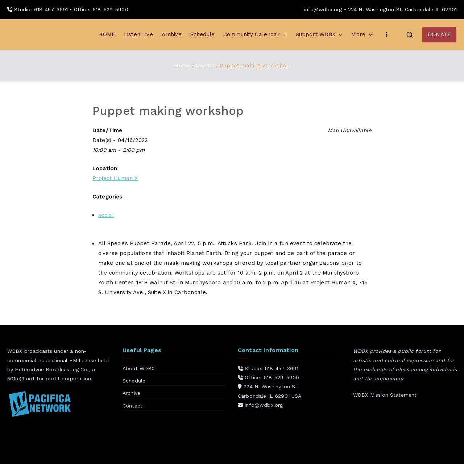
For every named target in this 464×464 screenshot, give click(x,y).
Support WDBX (319, 34)
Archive (172, 34)
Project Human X (115, 178)
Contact (132, 406)
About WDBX (139, 368)
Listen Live (138, 34)
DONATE (439, 34)
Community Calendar (255, 34)
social (106, 215)
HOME (106, 34)
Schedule (202, 34)
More (362, 34)
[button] (283, 34)
